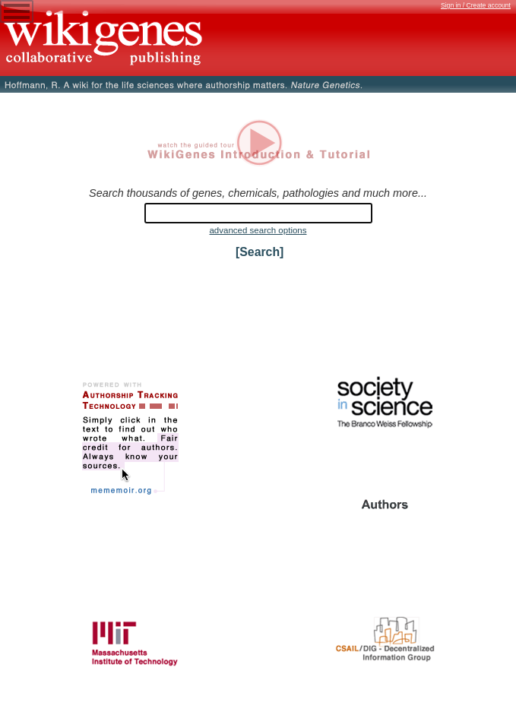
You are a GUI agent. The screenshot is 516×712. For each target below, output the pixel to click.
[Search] (259, 251)
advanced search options (257, 230)
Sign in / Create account (476, 5)
